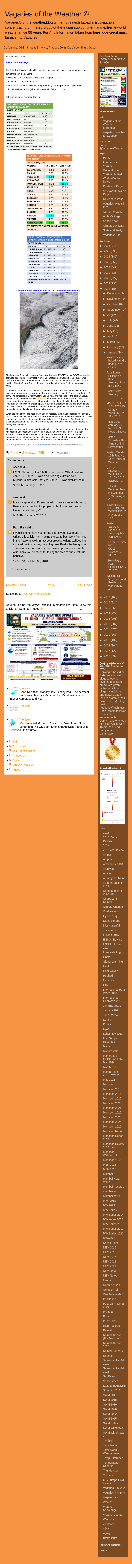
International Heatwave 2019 (112, 999)
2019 (107, 283)
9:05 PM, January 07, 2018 (29, 485)
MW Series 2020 (113, 1233)
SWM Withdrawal (113, 1427)
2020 (107, 278)
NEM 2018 (109, 1261)
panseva (18, 555)
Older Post (83, 585)
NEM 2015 (109, 1247)
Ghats (106, 956)
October (112, 304)
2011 (107, 629)
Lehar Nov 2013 (113, 1033)
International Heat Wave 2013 (114, 991)
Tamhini (108, 1440)
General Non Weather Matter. (113, 172)
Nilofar (107, 1280)
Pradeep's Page (113, 186)
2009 (107, 640)
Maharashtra (111, 1051)
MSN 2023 (109, 1164)
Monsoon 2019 (112, 1098)
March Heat (110, 1067)
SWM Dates (110, 1423)
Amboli (107, 854)
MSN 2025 (109, 1169)
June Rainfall (111, 1015)
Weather (108, 1502)
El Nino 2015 (111, 934)
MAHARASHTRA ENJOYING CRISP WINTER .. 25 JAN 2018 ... (116, 410)
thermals (42, 398)
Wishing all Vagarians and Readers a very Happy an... (116, 582)
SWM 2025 (110, 1418)
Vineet (16, 769)
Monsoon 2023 (112, 1117)
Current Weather (113, 211)
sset (16, 467)
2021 (107, 272)
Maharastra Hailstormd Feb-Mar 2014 (113, 1059)
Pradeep (108, 1311)
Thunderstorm (111, 1470)
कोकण (106, 1528)
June (110, 325)
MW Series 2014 (113, 1214)
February (113, 347)
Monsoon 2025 (112, 1126)
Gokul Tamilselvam (23, 750)
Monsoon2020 (112, 1160)
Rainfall (107, 1330)
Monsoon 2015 (112, 1089)
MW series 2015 (113, 1219)
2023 (107, 262)
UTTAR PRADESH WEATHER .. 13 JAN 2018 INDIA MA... (115, 474)
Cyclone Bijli (110, 916)
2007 (107, 650)
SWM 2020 (110, 1409)
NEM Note (109, 1270)
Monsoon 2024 (112, 1121)
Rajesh (16, 760)
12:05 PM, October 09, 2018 (30, 561)
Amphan (108, 859)
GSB (15, 741)
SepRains (109, 1376)
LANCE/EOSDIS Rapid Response (37, 445)
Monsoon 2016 (112, 1093)
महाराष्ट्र (106, 1533)
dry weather (110, 930)
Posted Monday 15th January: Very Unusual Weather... (116, 457)
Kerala (107, 1019)
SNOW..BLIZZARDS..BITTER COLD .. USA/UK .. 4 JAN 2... (116, 548)
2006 (107, 656)
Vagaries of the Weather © (47, 14)
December (114, 293)
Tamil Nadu (110, 1445)
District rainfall (111, 925)
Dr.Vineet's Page (113, 199)
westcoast (109, 1524)
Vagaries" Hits (111, 235)
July (110, 320)
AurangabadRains (114, 878)
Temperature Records (111, 1464)
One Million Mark (113, 1294)
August (112, 315)
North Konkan (111, 1285)
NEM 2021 (109, 1266)
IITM (106, 985)
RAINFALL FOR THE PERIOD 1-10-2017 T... (116, 565)
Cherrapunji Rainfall (110, 900)
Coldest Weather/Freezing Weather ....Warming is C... (116, 493)
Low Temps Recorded (110, 1040)
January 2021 (111, 1010)
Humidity (108, 980)
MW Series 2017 (113, 1228)
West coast (110, 1519)
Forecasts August (113, 952)
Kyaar (106, 1029)
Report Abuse (110, 1545)
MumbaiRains (111, 1196)
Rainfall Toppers (113, 1351)
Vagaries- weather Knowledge (114, 134)
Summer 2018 (111, 1390)
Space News (111, 221)
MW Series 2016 (113, 1224)
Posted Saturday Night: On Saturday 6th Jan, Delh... (115, 530)
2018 (107, 288)
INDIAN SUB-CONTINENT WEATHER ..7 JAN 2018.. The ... (116, 511)
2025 (107, 251)
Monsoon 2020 (112, 1103)
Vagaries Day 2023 (114, 1487)
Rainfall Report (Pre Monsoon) (112, 1337)
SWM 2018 (110, 1399)
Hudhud (108, 975)
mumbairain (110, 1191)
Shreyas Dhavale (22, 764)
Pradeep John (20, 755)
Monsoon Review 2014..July (113, 1145)
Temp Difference (113, 1458)
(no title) (25, 688)
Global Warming (113, 961)
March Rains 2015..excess (111, 1073)
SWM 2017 (110, 1395)
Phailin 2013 (110, 1299)
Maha (106, 1046)
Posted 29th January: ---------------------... (116, 394)
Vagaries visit (111, 1497)
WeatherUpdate (112, 1514)
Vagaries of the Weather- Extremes (112, 124)
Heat (106, 966)
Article (107, 873)
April (110, 336)
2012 (107, 624)
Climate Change (113, 906)
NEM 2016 (109, 1252)
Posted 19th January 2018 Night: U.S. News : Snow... (116, 426)
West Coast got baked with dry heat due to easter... (116, 362)
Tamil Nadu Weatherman (111, 1451)
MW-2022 (109, 1238)
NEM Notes (110, 1275)
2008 (107, 645)
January (112, 352)
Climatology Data (113, 225)
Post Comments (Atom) (37, 593)
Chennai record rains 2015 (112, 892)
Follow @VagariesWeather (111, 147)
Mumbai (108, 1174)
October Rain (111, 1289)
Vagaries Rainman (114, 1492)
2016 (107, 602)
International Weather (110, 164)
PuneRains (110, 1321)
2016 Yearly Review (110, 839)
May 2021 (109, 1079)
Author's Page (111, 216)
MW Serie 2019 (112, 1210)
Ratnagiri (108, 1355)
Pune (106, 1316)
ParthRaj (19, 527)
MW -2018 (109, 1200)
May (110, 331)
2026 (107, 245)
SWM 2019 (110, 1404)
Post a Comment (21, 569)
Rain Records (111, 1325)
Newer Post (16, 585)
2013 (107, 618)
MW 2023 (109, 1205)
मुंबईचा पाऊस (110, 1538)
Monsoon (108, 1084)
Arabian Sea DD (113, 864)
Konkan (107, 1024)
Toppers (108, 1475)
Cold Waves (110, 911)
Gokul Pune (19, 746)
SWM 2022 (110, 1413)
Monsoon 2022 (112, 1112)
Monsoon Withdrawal (110, 1153)
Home (50, 585)
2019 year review (113, 850)
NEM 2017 (109, 1256)
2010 (107, 634)
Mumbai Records (113, 1186)
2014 (107, 613)
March (111, 341)
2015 (107, 607)
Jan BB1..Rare (112, 1005)
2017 (107, 597)
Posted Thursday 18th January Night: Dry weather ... (116, 441)
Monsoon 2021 (112, 1107)
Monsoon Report (113, 1131)
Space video (110, 1381)
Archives (108, 868)
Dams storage (111, 920)
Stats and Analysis (114, 230)
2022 (107, 267)
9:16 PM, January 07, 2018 (29, 515)
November (114, 298)
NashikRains (111, 1242)
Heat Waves (110, 971)
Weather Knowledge (110, 1508)
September (114, 309)
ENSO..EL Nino (112, 939)
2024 (107, 256)
